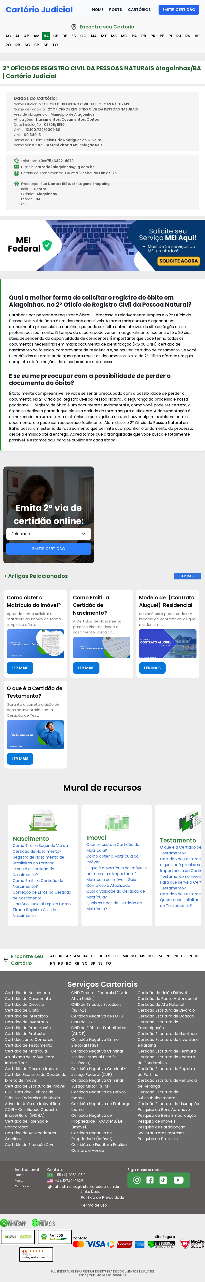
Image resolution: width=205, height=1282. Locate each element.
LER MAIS (20, 668)
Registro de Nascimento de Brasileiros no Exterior (38, 860)
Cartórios (139, 9)
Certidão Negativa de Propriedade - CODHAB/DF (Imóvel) (97, 1121)
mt (104, 35)
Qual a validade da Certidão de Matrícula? (115, 894)
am (36, 35)
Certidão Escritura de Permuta (167, 1051)
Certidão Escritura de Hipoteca (167, 1033)
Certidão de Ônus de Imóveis (32, 1068)
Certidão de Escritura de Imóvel (35, 1086)
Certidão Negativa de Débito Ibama (98, 1095)
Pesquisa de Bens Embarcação (167, 1115)
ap (26, 35)
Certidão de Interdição (26, 1016)
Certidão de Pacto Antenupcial (167, 998)
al (17, 35)
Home (97, 9)
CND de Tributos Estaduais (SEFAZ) (96, 1007)
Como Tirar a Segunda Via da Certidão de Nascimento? (40, 848)
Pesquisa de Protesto (158, 1139)
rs (197, 35)
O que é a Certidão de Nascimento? (33, 872)
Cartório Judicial (39, 9)
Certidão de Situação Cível (30, 1144)
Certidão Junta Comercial (29, 1039)
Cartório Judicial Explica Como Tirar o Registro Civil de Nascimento (42, 909)
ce (55, 35)
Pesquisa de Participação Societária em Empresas (161, 1130)
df (64, 35)
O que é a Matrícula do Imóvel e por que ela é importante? (116, 871)
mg (124, 35)
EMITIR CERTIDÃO (178, 9)
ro (8, 44)
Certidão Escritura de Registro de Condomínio (166, 1060)
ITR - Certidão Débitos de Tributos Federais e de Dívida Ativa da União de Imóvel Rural (33, 1098)
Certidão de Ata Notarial (161, 1004)
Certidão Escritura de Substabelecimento (158, 1095)
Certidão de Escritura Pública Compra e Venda (99, 1147)
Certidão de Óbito (22, 1010)
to (55, 44)
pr (153, 35)
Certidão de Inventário (26, 1022)
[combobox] (48, 534)
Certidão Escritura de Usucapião (168, 1104)
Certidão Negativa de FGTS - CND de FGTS (98, 1019)
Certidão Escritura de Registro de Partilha (166, 1071)
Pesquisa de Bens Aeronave (164, 1109)
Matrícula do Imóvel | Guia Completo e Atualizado (111, 882)
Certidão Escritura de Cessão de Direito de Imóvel (35, 1077)
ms (114, 35)
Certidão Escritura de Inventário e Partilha (168, 1042)
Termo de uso (94, 1205)
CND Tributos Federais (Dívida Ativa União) (99, 995)
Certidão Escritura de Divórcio (166, 1010)
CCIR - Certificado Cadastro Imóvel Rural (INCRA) (32, 1112)
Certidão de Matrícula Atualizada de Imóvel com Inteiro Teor (29, 1057)
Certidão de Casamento (28, 998)
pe (162, 35)
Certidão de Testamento (28, 1045)
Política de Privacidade (102, 1197)
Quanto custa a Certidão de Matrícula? (112, 847)
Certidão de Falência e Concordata (26, 1124)
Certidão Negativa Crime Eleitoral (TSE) (95, 1042)
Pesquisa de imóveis (156, 1121)
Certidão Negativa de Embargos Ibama (102, 1106)
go (83, 35)
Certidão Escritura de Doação (166, 1016)
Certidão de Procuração (28, 1028)
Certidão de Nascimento (28, 993)
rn (187, 35)
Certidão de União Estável (162, 993)
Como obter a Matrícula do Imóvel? (112, 859)
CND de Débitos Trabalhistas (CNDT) (98, 1030)
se (46, 44)
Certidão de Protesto (25, 1033)
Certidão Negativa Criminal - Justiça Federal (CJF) (98, 1071)
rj (178, 35)
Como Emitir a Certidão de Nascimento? (38, 883)
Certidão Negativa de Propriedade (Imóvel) (92, 1136)
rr (17, 44)
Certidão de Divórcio (24, 1004)
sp (36, 44)
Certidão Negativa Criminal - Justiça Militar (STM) (98, 1083)
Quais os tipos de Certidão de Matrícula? (114, 906)
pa (134, 35)
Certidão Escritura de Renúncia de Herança (167, 1083)
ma (94, 35)
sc (27, 44)
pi (170, 35)
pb (143, 35)
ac (8, 35)
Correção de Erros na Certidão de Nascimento (42, 895)
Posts (115, 9)
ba (46, 35)
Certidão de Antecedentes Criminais (30, 1136)
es (73, 35)
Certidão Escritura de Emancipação (158, 1025)
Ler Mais (187, 576)
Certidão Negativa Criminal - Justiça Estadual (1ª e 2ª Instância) (98, 1057)
